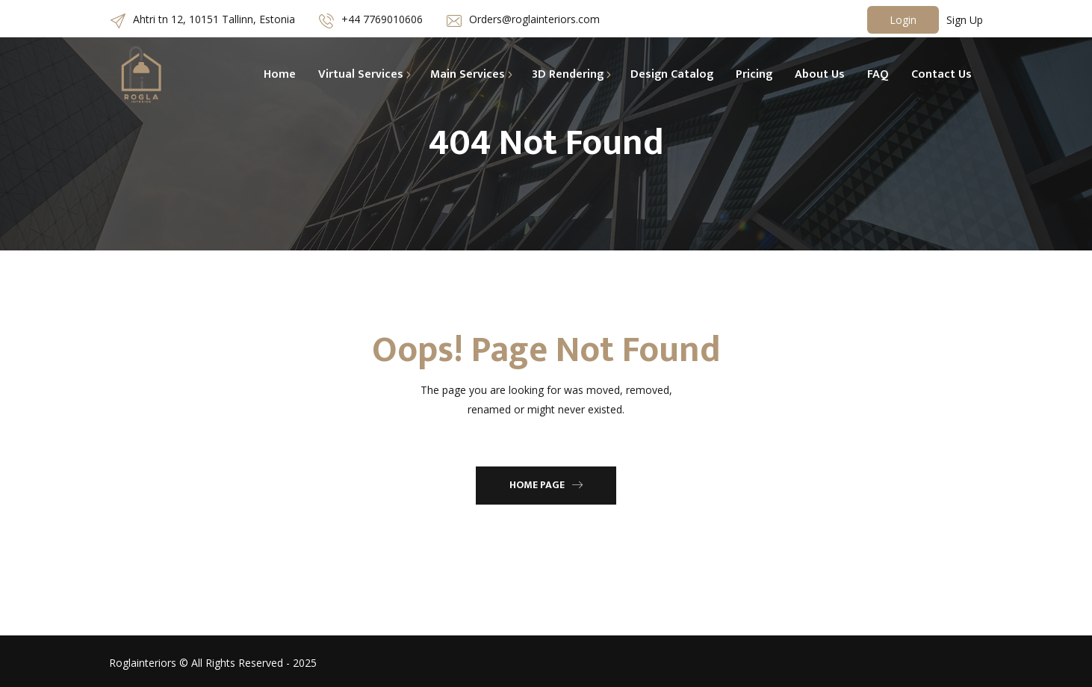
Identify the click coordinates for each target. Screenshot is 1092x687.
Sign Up (964, 20)
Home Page (546, 484)
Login (903, 20)
